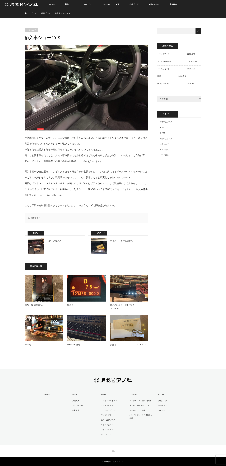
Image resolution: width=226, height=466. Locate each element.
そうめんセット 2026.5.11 (176, 69)
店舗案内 (173, 4)
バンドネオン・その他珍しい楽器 (141, 417)
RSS (113, 450)
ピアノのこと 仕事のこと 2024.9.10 (129, 308)
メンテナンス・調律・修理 (139, 402)
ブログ (33, 13)
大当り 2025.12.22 (128, 346)
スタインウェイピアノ (109, 402)
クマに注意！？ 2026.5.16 (176, 54)
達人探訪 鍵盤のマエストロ (140, 407)
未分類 (162, 133)
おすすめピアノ (166, 122)
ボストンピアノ (106, 407)
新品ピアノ (69, 4)
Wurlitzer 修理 (73, 346)
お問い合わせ (154, 4)
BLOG (160, 396)
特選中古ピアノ (166, 139)
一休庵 (28, 346)
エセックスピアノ (107, 411)
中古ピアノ (88, 4)
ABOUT (75, 396)
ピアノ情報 (164, 150)
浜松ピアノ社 (118, 462)
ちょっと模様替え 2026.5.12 (177, 61)
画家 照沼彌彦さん (34, 306)
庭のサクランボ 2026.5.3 (175, 84)
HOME (52, 4)
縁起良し (71, 306)
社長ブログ (134, 4)
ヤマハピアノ (105, 435)
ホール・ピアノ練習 (111, 4)
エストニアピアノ (107, 421)
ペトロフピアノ (106, 425)
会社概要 (75, 411)
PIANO (103, 396)
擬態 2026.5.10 (171, 76)
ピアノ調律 (164, 155)
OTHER (132, 396)
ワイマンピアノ (106, 416)
